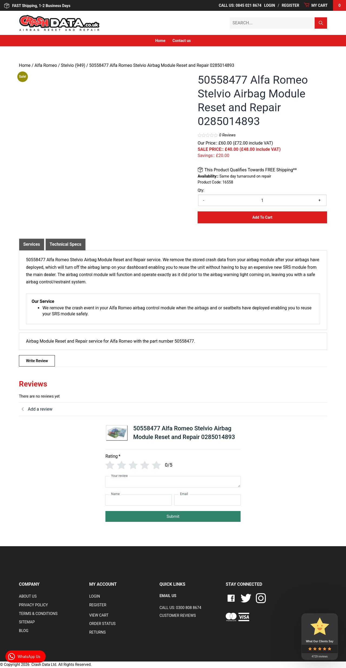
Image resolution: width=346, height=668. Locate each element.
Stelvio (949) (73, 65)
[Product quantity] (262, 200)
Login (269, 5)
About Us (28, 596)
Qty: (201, 190)
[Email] (207, 500)
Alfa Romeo (46, 65)
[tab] (31, 244)
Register (290, 5)
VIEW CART (98, 615)
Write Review (37, 361)
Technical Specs (66, 244)
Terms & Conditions (38, 613)
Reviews (227, 135)
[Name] (138, 500)
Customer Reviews (177, 615)
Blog (23, 630)
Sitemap (27, 622)
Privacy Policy (33, 605)
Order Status (102, 623)
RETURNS (97, 632)
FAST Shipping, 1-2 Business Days (37, 5)
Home (160, 40)
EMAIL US (167, 596)
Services (31, 244)
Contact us (181, 40)
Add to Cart (262, 217)
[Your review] (173, 481)
